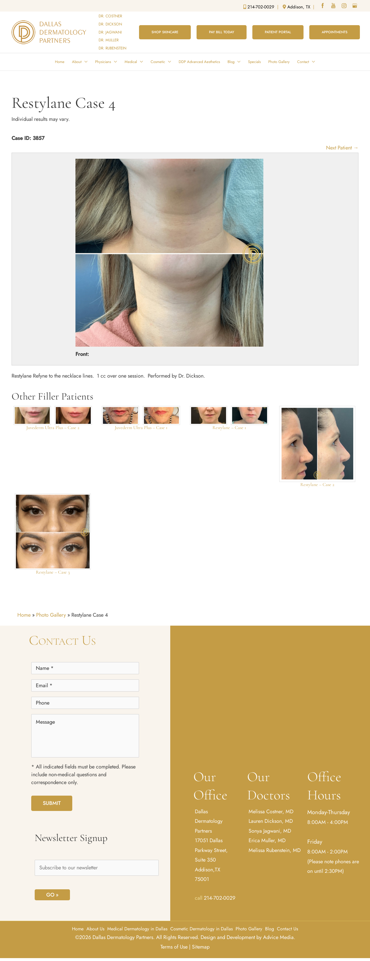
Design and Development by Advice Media (247, 937)
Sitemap (201, 947)
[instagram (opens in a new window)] (344, 6)
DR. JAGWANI (110, 32)
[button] (165, 32)
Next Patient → (342, 147)
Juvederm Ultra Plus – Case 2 (52, 427)
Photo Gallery (51, 615)
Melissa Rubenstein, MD (275, 850)
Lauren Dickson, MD (271, 821)
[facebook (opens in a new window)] (323, 6)
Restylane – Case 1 (229, 427)
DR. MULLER (109, 40)
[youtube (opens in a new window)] (333, 6)
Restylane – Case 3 (53, 572)
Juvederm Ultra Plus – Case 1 (141, 427)
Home (24, 615)
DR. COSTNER (110, 16)
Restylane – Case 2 (317, 484)
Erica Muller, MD (267, 840)
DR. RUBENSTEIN (112, 48)
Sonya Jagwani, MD (270, 831)
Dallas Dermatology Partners (209, 821)
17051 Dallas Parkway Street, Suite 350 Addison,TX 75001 (211, 860)
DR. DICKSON (110, 24)
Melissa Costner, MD (271, 811)
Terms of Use (174, 947)
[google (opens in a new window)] (355, 6)
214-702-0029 (219, 898)
